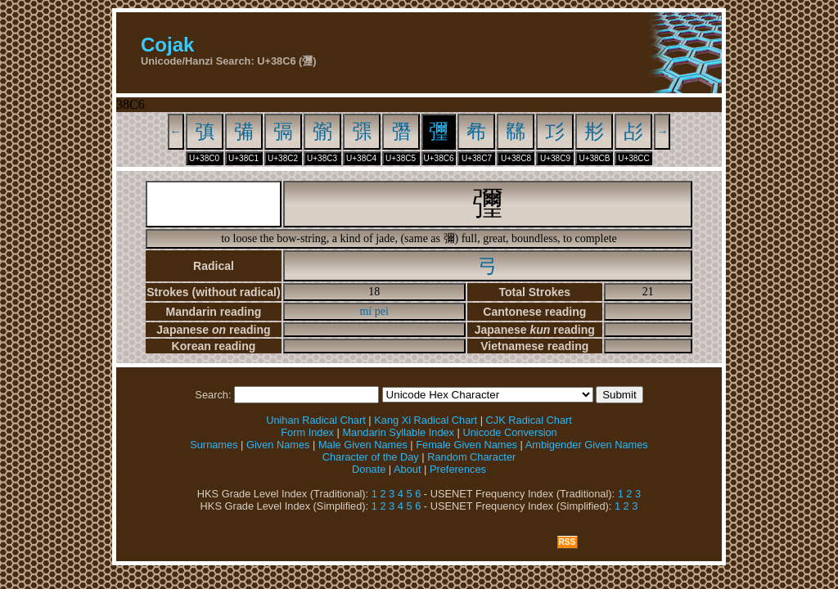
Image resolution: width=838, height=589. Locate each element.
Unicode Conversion (509, 432)
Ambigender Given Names (586, 444)
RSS (567, 541)
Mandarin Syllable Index (398, 432)
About (407, 469)
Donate (368, 469)
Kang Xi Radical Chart (425, 420)
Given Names (278, 444)
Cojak (167, 45)
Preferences (458, 469)
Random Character (471, 457)
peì (382, 311)
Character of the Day (370, 457)
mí (365, 311)
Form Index (307, 432)
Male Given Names (363, 444)
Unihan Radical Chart (316, 420)
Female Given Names (466, 444)
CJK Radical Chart (529, 420)
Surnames (213, 444)
